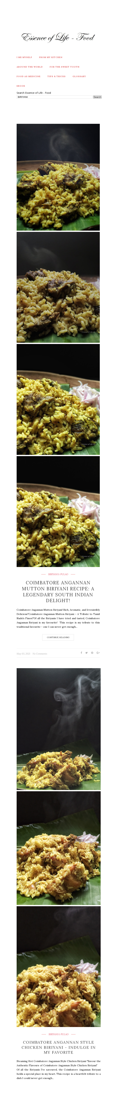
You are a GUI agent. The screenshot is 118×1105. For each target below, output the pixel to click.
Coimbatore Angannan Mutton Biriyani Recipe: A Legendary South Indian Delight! (58, 591)
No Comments (40, 653)
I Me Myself (24, 57)
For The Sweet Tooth (64, 66)
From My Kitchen (50, 57)
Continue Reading (58, 637)
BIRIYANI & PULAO (58, 574)
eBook (21, 86)
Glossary (79, 76)
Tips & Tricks (56, 76)
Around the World (30, 66)
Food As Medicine (29, 76)
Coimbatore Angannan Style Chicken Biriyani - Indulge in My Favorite (59, 1047)
